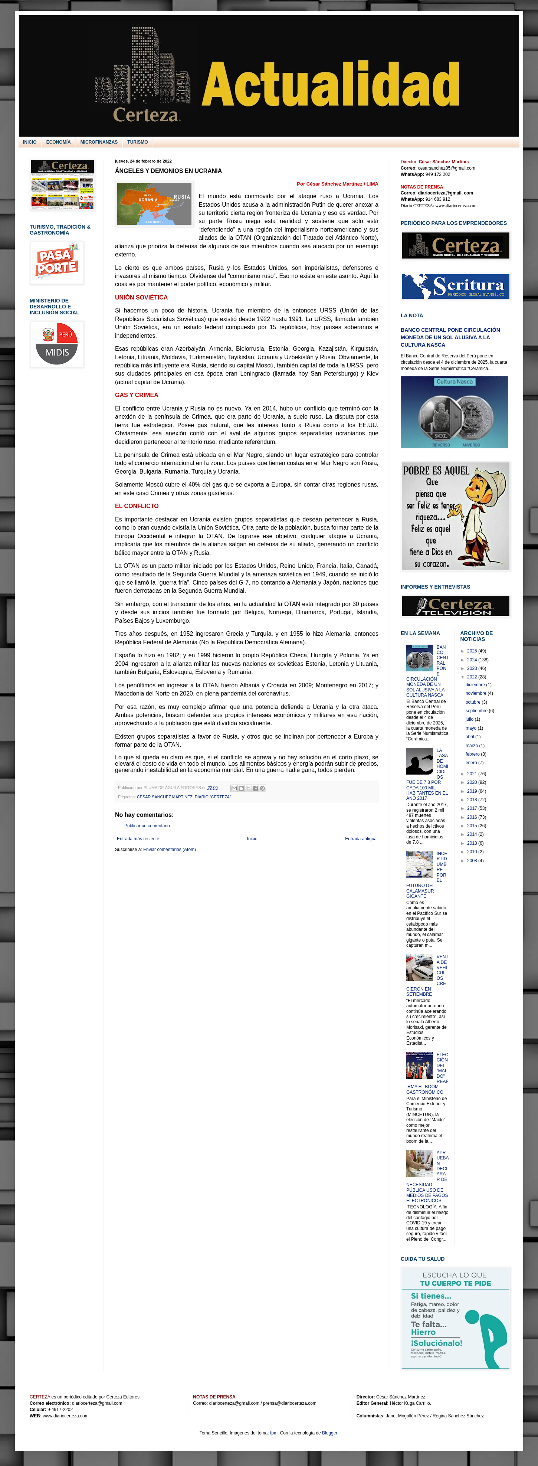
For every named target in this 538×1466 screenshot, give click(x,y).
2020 (472, 782)
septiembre (477, 710)
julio (470, 719)
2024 (472, 659)
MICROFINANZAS (99, 142)
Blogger (329, 1433)
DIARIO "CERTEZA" (213, 797)
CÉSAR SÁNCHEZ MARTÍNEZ (165, 797)
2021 (472, 773)
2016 (472, 817)
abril (470, 736)
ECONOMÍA (58, 142)
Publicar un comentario (147, 825)
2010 (472, 851)
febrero (473, 754)
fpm (274, 1433)
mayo (472, 728)
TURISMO (137, 142)
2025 (472, 651)
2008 (472, 860)
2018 (472, 799)
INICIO (30, 142)
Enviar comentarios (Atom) (169, 849)
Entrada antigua (361, 838)
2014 (472, 834)
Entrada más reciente (138, 838)
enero (472, 762)
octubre (474, 702)
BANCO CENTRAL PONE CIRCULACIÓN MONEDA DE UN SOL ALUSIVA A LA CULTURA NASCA (450, 337)
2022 (472, 677)
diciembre (476, 684)
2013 (472, 843)
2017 (472, 808)
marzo (472, 745)
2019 (472, 791)
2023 (472, 668)
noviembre (477, 693)
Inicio (252, 838)
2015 (472, 825)
